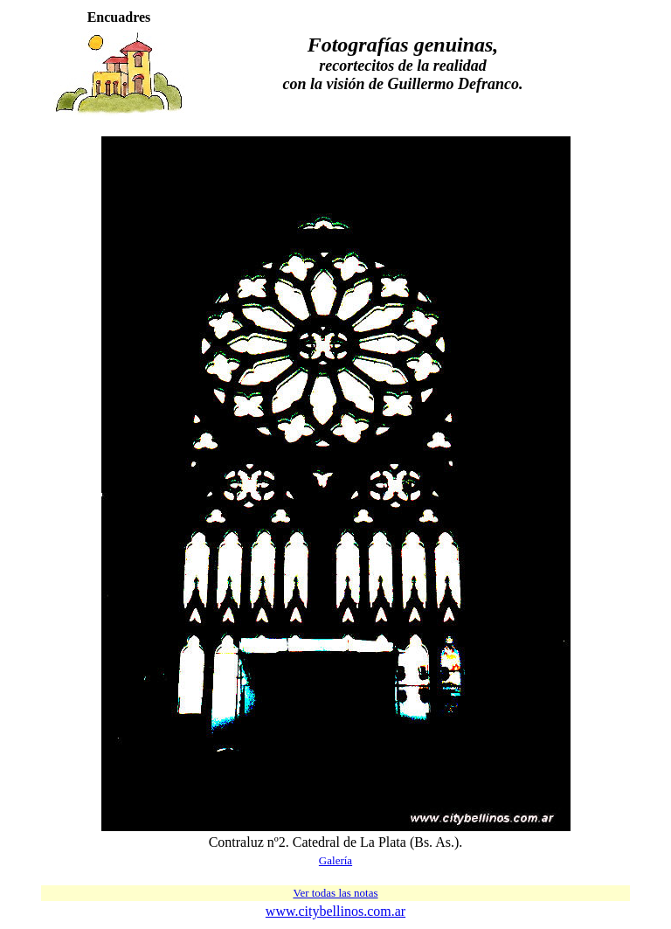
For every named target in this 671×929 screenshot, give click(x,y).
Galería (335, 860)
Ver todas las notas (335, 892)
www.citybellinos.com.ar (335, 911)
